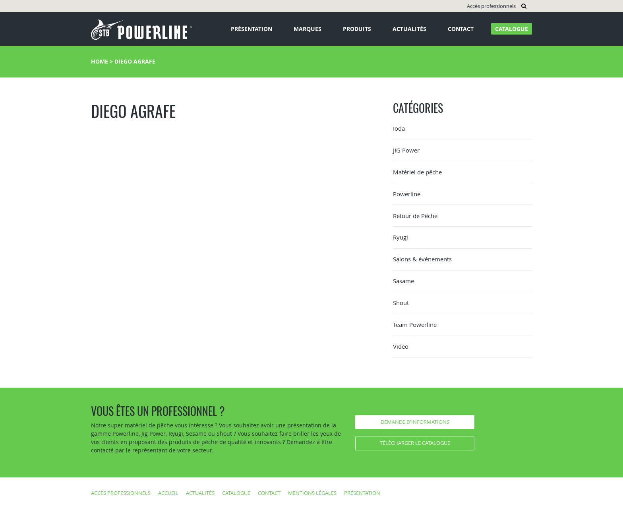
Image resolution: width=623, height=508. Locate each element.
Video (400, 346)
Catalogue (511, 29)
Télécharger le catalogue (415, 442)
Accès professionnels (491, 6)
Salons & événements (422, 259)
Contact (461, 29)
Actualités (409, 29)
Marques (307, 29)
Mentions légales (312, 492)
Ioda (399, 128)
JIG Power (406, 150)
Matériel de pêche (417, 172)
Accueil (168, 492)
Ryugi (400, 237)
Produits (357, 29)
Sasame (403, 281)
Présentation (251, 29)
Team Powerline (415, 324)
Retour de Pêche (415, 216)
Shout (401, 303)
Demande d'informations (415, 421)
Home (99, 61)
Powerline (406, 194)
